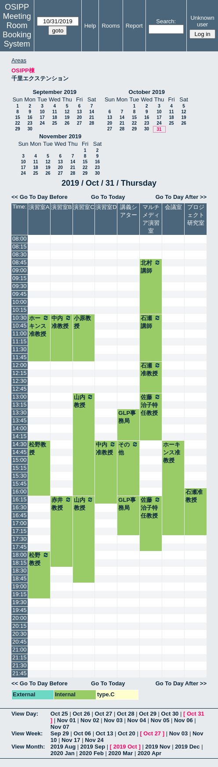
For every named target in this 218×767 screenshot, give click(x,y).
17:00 (19, 523)
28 (91, 123)
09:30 (19, 286)
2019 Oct (125, 746)
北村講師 (151, 266)
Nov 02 (89, 720)
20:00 (19, 618)
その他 (128, 448)
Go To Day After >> (181, 197)
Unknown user (202, 21)
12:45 (19, 388)
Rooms (111, 25)
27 (79, 123)
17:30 (19, 539)
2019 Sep (92, 746)
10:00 (19, 302)
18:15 (19, 562)
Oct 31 (195, 713)
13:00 (19, 396)
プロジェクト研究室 (195, 215)
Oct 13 (104, 733)
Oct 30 (170, 713)
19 (67, 117)
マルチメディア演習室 (151, 219)
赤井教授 (61, 503)
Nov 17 (71, 740)
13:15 (19, 404)
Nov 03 (113, 720)
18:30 (19, 570)
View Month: (28, 746)
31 (158, 129)
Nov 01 (66, 720)
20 (79, 117)
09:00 (19, 270)
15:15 (19, 468)
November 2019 (60, 136)
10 (42, 111)
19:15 (19, 594)
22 (17, 123)
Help (90, 25)
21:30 (19, 665)
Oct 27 (104, 713)
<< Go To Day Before (39, 197)
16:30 (19, 507)
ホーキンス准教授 (39, 325)
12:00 (19, 365)
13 (79, 111)
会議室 (173, 207)
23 (29, 123)
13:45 (19, 420)
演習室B (61, 207)
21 (91, 117)
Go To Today (108, 197)
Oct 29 (147, 713)
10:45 (19, 325)
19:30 (19, 602)
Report (134, 25)
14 (91, 111)
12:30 (19, 381)
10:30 (19, 317)
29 (17, 128)
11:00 (19, 333)
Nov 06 (183, 720)
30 (29, 128)
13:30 (19, 412)
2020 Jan (63, 753)
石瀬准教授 (151, 369)
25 (54, 123)
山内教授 (84, 400)
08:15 (19, 246)
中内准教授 (61, 321)
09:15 (19, 278)
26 (67, 123)
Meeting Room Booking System (17, 30)
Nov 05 (160, 720)
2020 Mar (121, 753)
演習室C (83, 207)
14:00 (19, 428)
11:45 (19, 357)
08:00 (19, 238)
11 (54, 111)
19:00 (19, 586)
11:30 (19, 349)
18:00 (19, 554)
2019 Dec (187, 746)
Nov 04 (136, 720)
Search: (166, 21)
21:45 (19, 673)
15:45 (19, 483)
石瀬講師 (151, 321)
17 (42, 117)
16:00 (19, 491)
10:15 (19, 309)
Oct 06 (82, 733)
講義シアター (128, 211)
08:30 (19, 254)
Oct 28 (125, 713)
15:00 (19, 460)
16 (29, 117)
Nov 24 (94, 740)
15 (17, 117)
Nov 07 (60, 727)
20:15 (19, 626)
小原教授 (82, 322)
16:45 (19, 515)
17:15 (19, 531)
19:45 (19, 610)
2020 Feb (91, 753)
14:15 (19, 436)
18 (54, 117)
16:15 (19, 499)
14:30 (19, 444)
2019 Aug (63, 746)
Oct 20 (126, 733)
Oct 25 (59, 713)
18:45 (19, 578)
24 (42, 123)
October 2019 (147, 92)
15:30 (19, 475)
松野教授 (37, 448)
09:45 (19, 294)
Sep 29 (60, 733)
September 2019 (54, 92)
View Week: (27, 733)
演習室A (39, 207)
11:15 (19, 341)
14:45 (19, 452)
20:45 (19, 641)
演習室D (105, 207)
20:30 (19, 633)
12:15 (19, 373)
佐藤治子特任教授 (151, 404)
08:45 (19, 262)
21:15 (19, 657)
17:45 (19, 547)
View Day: (24, 713)
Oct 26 (81, 713)
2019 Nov (157, 746)
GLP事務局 (127, 417)
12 (67, 111)
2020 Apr (149, 753)
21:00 (19, 649)
